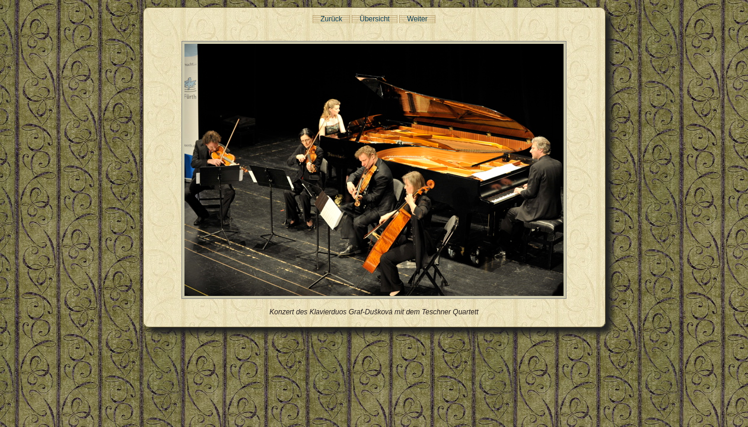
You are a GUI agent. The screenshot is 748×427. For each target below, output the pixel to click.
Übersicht (374, 19)
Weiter (417, 19)
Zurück (331, 19)
